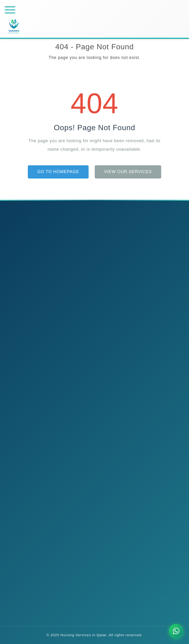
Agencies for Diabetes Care (38, 396)
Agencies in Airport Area (35, 302)
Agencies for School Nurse (37, 386)
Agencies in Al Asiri (31, 323)
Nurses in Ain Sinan (31, 563)
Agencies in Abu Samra (34, 260)
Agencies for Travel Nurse (37, 407)
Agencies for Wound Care (36, 417)
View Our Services (128, 171)
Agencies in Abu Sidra (33, 271)
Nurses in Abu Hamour (34, 522)
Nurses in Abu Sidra (31, 542)
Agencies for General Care (37, 438)
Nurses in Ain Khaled (32, 553)
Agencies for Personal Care (38, 448)
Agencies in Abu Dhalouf (35, 240)
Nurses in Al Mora (29, 501)
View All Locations (31, 335)
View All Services (30, 471)
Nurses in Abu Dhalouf (33, 511)
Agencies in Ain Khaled (34, 281)
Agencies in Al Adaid (32, 312)
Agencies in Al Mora (31, 229)
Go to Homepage (58, 171)
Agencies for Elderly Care (36, 365)
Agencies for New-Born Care (39, 376)
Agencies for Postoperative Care (42, 459)
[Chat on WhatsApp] (176, 631)
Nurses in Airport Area (33, 574)
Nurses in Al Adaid (30, 584)
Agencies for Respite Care (37, 427)
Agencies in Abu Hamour (35, 250)
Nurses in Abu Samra (32, 532)
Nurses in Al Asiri (29, 594)
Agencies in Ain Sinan (33, 292)
